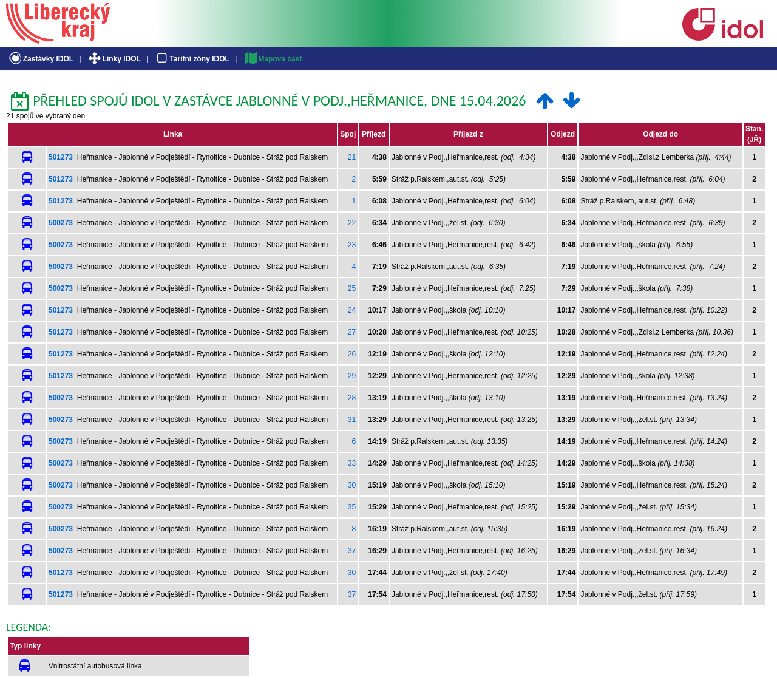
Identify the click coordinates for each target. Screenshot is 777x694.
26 (352, 354)
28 (352, 397)
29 (352, 376)
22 (352, 223)
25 (352, 288)
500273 (61, 223)
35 (352, 507)
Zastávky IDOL (40, 59)
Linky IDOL (114, 59)
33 (352, 463)
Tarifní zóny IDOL (191, 59)
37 (352, 550)
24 (352, 310)
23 (352, 244)
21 (352, 157)
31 (352, 419)
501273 (61, 157)
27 (352, 332)
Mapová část (272, 59)
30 (352, 485)
